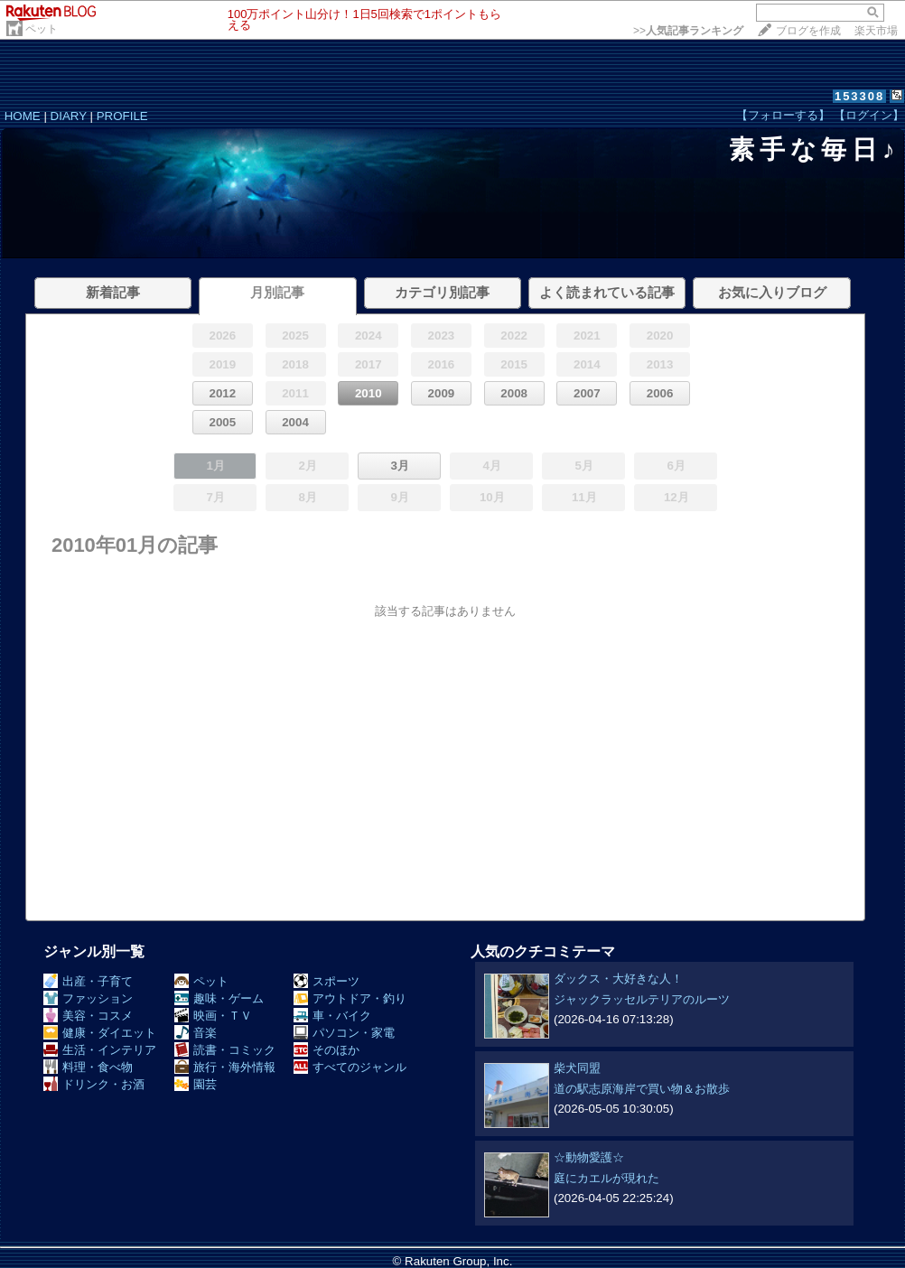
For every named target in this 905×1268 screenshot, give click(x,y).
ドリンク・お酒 (94, 1084)
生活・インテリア (99, 1050)
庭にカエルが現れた (606, 1178)
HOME (23, 116)
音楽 (195, 1033)
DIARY (69, 116)
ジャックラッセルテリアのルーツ (642, 999)
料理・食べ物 (88, 1067)
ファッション (88, 998)
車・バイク (332, 1015)
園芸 (195, 1084)
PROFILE (122, 116)
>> (688, 30)
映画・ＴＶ (213, 1015)
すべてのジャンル (350, 1067)
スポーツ (326, 981)
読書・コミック (224, 1050)
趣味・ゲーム (219, 998)
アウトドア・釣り (350, 998)
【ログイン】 (869, 115)
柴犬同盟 (577, 1068)
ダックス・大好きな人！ (618, 978)
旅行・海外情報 (224, 1067)
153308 (859, 96)
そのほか (326, 1050)
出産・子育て (88, 981)
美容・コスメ (88, 1015)
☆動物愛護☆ (589, 1157)
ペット (41, 29)
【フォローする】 (783, 115)
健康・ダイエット (99, 1033)
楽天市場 (876, 30)
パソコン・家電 (344, 1033)
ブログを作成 (808, 30)
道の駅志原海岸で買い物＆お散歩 (642, 1089)
